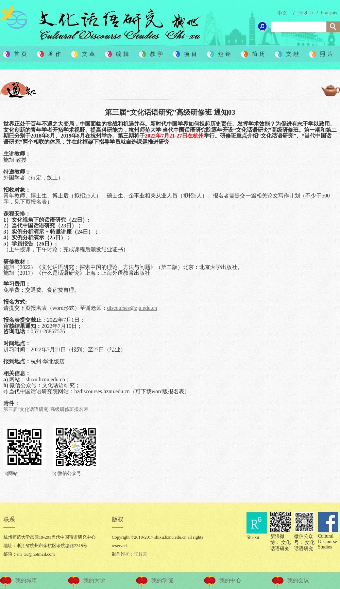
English (305, 12)
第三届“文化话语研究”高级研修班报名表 (45, 409)
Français (329, 12)
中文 (282, 13)
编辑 (123, 54)
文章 (89, 54)
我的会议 (298, 580)
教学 (157, 54)
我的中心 (230, 580)
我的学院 (162, 580)
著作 (55, 54)
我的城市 (26, 580)
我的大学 (94, 580)
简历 (259, 54)
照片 (327, 54)
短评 (225, 54)
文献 (293, 54)
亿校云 (140, 554)
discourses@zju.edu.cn (132, 308)
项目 (191, 54)
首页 (21, 54)
